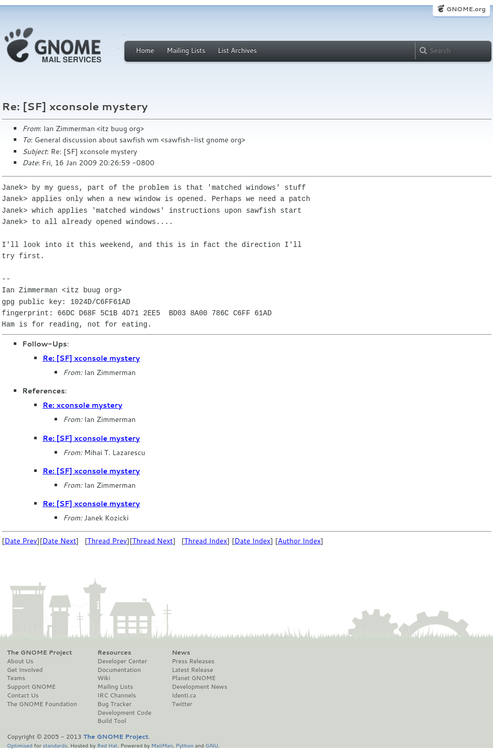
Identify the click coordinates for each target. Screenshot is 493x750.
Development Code (124, 713)
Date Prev (21, 541)
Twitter (182, 704)
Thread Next (152, 541)
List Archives (237, 50)
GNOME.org (465, 9)
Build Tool (111, 721)
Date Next (59, 541)
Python (185, 745)
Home (145, 50)
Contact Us (23, 695)
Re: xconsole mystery (82, 405)
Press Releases (193, 661)
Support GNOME (31, 687)
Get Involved (25, 670)
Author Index (299, 541)
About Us (20, 661)
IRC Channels (116, 695)
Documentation (119, 670)
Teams (16, 678)
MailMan (162, 745)
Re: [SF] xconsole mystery (91, 358)
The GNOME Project (39, 652)
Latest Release (192, 670)
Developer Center (122, 661)
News (181, 652)
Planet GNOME (194, 678)
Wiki (103, 678)
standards (55, 745)
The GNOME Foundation (42, 704)
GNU (211, 745)
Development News (199, 687)
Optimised (20, 745)
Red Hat (107, 745)
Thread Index (205, 541)
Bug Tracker (114, 704)
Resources (114, 652)
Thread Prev (107, 541)
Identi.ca (184, 695)
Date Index (253, 541)
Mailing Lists (186, 50)
